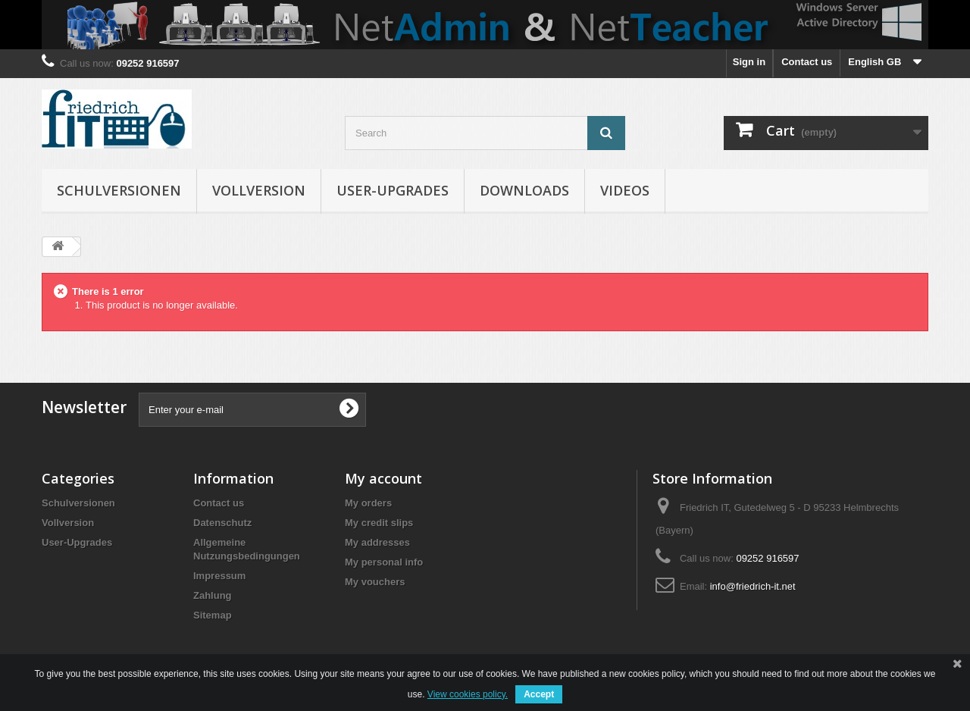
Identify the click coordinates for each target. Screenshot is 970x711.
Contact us (806, 61)
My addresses (377, 542)
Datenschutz (222, 522)
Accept (539, 694)
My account (383, 478)
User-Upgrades (392, 190)
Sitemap (212, 615)
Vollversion (258, 190)
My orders (368, 503)
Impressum (219, 575)
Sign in (749, 61)
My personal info (384, 562)
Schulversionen (119, 190)
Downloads (524, 190)
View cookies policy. (467, 694)
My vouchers (375, 581)
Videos (624, 190)
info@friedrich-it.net (753, 586)
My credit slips (379, 522)
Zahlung (212, 595)
